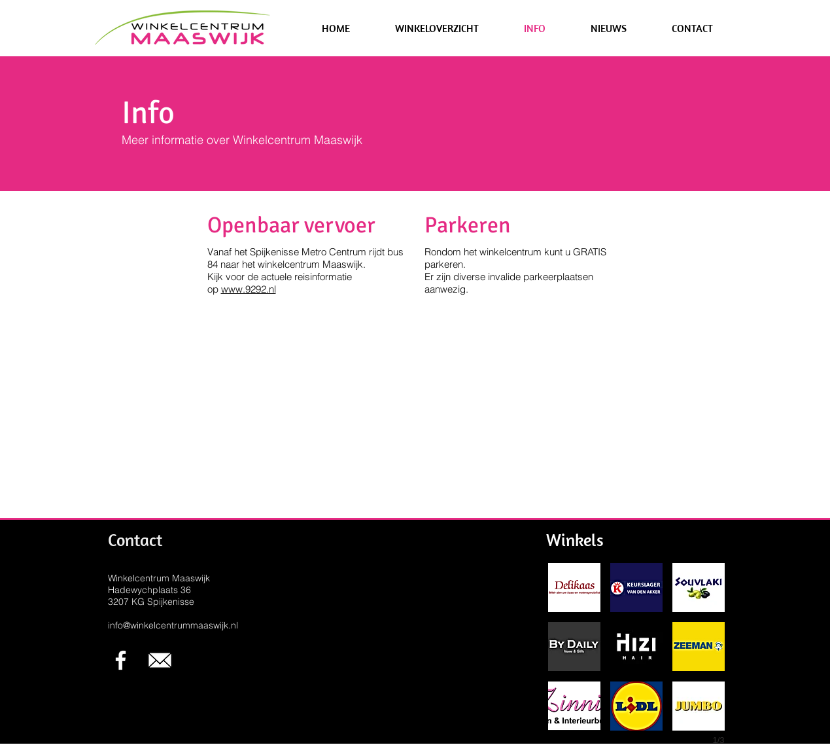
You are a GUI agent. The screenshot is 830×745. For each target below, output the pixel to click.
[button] (437, 28)
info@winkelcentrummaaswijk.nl (173, 625)
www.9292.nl (248, 289)
